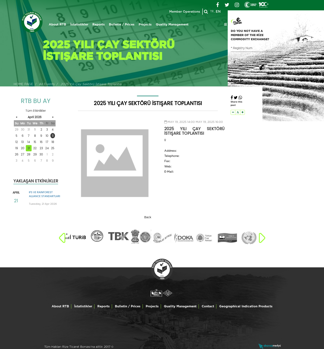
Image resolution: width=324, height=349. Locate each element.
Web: (167, 166)
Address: (170, 150)
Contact (208, 306)
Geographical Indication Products (246, 306)
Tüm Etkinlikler (35, 111)
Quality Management (172, 24)
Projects (145, 24)
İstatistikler (79, 24)
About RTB (57, 24)
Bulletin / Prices (122, 24)
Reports (98, 24)
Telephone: (171, 156)
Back (147, 217)
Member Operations (184, 11)
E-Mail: (169, 171)
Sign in (237, 81)
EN (218, 11)
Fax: (167, 161)
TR (212, 11)
